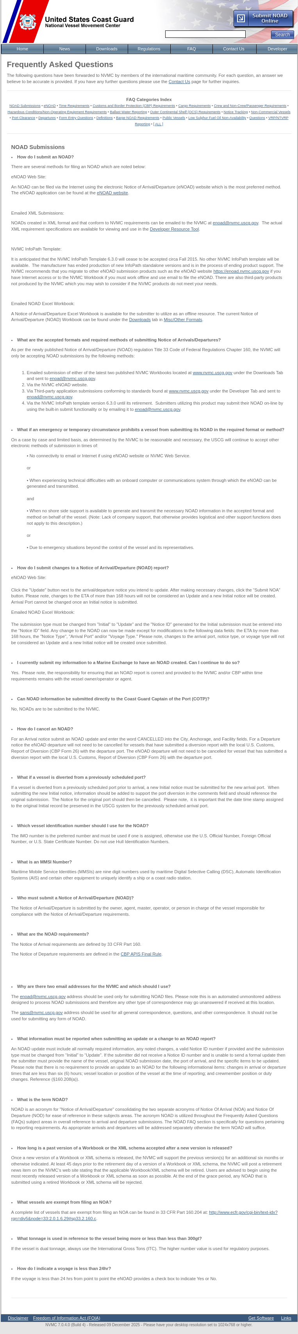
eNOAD (50, 106)
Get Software (261, 1318)
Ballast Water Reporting (128, 112)
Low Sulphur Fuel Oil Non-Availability (217, 118)
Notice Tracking (236, 112)
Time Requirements (74, 106)
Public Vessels (173, 118)
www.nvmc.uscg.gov (212, 372)
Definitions (104, 118)
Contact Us (179, 81)
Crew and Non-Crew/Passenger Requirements (250, 106)
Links (286, 1318)
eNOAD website (112, 192)
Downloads (140, 319)
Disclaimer (18, 1318)
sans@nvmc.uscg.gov (41, 1012)
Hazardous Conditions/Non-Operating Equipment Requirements (57, 112)
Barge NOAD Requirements (137, 118)
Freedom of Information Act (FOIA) (66, 1318)
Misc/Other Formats (183, 319)
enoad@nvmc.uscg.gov (235, 222)
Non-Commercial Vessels (271, 112)
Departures (47, 118)
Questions (257, 118)
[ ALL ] (158, 124)
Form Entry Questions (76, 118)
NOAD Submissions (25, 106)
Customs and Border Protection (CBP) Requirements (134, 106)
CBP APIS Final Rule (141, 954)
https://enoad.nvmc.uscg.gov (241, 271)
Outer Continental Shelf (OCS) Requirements (185, 112)
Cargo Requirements (194, 106)
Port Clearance (23, 118)
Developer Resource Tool (174, 229)
